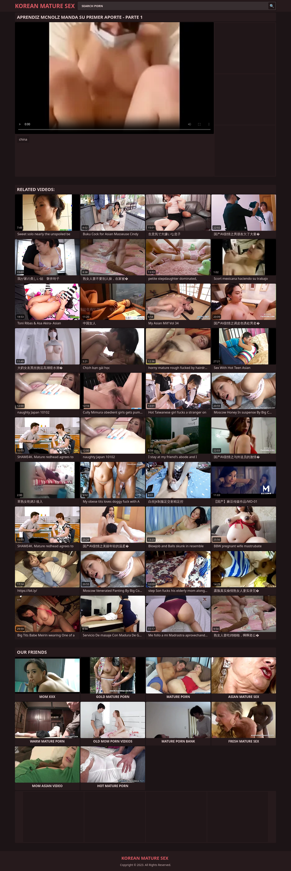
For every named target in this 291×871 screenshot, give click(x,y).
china (23, 139)
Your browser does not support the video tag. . (114, 78)
